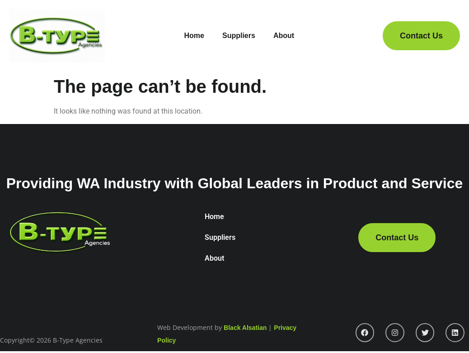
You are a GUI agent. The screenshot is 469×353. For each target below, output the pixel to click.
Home (194, 35)
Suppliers (238, 35)
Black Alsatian (245, 327)
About (283, 35)
